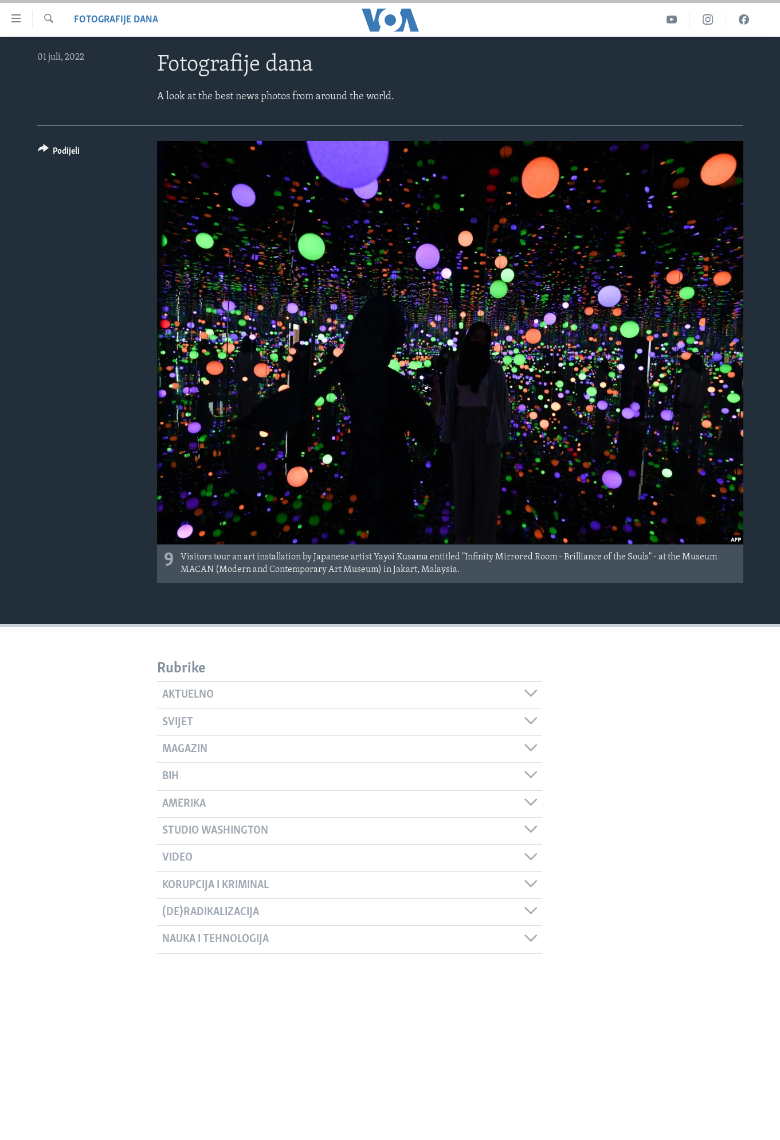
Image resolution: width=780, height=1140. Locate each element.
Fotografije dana (116, 19)
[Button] (59, 153)
